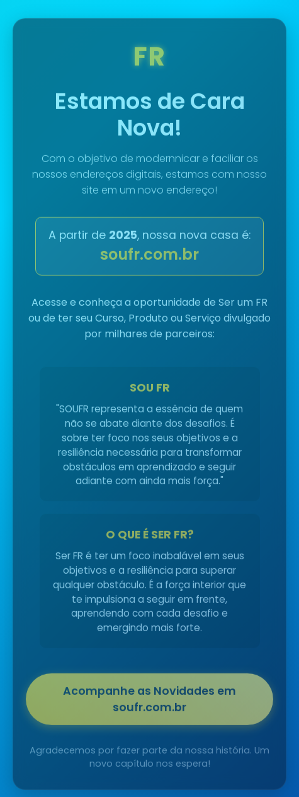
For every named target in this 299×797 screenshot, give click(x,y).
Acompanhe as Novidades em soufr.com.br (149, 700)
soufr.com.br (149, 255)
